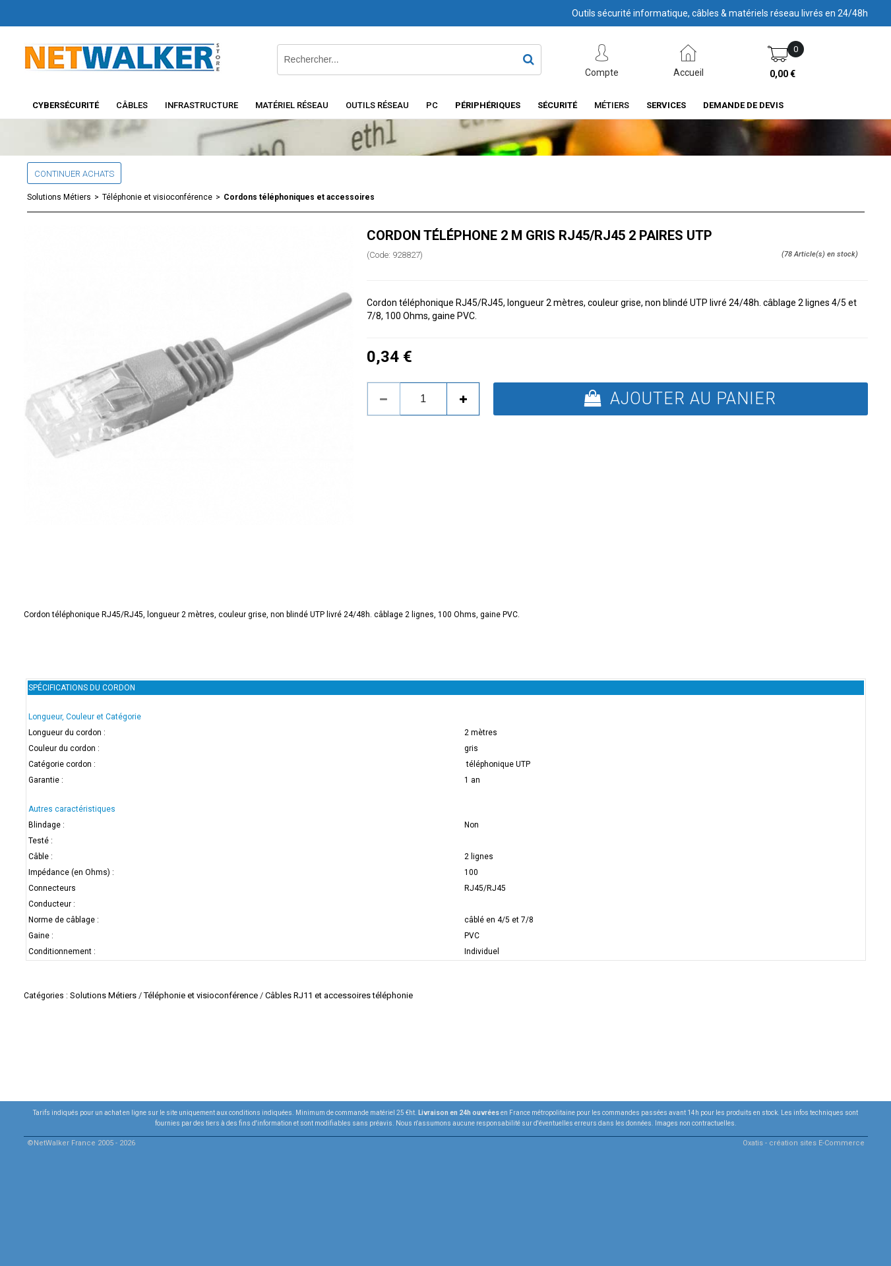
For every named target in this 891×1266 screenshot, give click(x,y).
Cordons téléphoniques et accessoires (299, 197)
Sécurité (557, 105)
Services (666, 105)
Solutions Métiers (59, 197)
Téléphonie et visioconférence (157, 197)
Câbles (132, 105)
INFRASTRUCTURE (201, 105)
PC (432, 105)
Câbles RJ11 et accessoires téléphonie (339, 995)
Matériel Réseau (291, 105)
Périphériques (487, 105)
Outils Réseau (377, 105)
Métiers (611, 105)
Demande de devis (743, 105)
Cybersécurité (65, 105)
